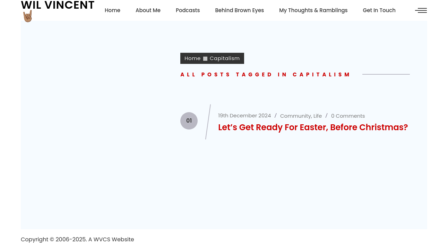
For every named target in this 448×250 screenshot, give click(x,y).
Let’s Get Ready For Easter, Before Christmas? (313, 127)
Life (317, 115)
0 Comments (348, 115)
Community (295, 115)
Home (192, 58)
